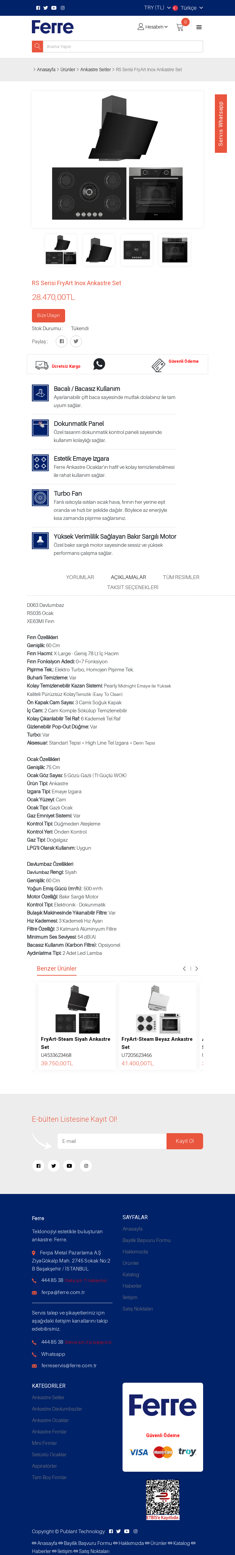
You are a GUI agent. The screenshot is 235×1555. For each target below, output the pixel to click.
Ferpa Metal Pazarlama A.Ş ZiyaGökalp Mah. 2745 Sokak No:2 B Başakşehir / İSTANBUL (71, 1260)
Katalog (131, 1274)
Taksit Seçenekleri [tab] (132, 587)
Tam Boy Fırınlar (49, 1477)
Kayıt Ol (185, 1141)
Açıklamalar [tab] (128, 577)
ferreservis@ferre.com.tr (69, 1365)
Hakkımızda (135, 1251)
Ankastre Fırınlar (49, 1431)
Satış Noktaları (138, 1308)
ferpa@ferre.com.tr (63, 1292)
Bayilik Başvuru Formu (147, 1240)
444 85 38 (52, 1280)
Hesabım (154, 27)
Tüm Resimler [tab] (181, 577)
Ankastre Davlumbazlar (57, 1409)
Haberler (132, 1286)
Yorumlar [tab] (80, 577)
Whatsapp (53, 1354)
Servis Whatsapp (221, 123)
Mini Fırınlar (44, 1443)
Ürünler (67, 69)
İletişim (130, 1297)
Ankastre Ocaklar (50, 1420)
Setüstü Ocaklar (49, 1454)
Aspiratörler (44, 1466)
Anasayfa (46, 69)
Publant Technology (82, 1531)
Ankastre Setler (95, 69)
